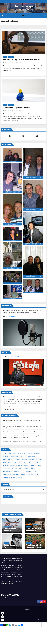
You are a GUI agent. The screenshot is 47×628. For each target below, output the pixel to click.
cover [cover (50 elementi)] (21, 456)
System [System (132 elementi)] (16, 474)
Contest (8, 615)
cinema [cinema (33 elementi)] (5, 456)
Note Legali (40, 619)
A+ (2, 613)
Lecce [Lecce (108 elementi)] (25, 462)
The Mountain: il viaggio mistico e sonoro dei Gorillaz (34, 547)
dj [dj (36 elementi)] (25, 456)
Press (25, 615)
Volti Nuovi (11, 56)
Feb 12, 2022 (7, 110)
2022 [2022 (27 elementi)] (19, 453)
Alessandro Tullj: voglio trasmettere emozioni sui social (21, 60)
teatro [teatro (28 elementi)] (23, 474)
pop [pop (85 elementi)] (19, 468)
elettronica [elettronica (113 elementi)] (7, 459)
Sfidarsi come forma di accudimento (10, 531)
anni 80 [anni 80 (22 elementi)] (29, 453)
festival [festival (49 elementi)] (24, 459)
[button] (44, 15)
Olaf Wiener (6, 420)
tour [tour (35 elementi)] (36, 474)
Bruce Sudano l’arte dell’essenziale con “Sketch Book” (12, 548)
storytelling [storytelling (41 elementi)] (7, 474)
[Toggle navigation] (23, 15)
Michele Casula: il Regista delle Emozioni (16, 108)
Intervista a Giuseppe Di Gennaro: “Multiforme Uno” (25, 441)
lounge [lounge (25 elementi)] (5, 465)
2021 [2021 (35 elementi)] (14, 453)
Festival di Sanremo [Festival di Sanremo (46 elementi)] (35, 459)
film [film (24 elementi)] (4, 462)
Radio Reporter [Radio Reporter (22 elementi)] (7, 471)
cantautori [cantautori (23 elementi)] (37, 453)
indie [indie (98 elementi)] (14, 462)
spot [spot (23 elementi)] (35, 471)
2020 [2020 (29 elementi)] (9, 453)
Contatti (32, 619)
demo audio (12, 316)
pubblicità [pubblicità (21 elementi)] (26, 468)
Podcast (5, 56)
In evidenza (29, 524)
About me (41, 615)
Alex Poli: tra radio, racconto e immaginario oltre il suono (34, 532)
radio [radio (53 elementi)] (33, 468)
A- (2, 620)
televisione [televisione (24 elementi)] (29, 474)
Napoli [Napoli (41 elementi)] (12, 465)
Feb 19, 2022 (7, 62)
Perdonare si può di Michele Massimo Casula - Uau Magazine (21, 436)
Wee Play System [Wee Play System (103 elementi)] (9, 477)
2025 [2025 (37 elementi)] (24, 453)
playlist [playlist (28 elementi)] (39, 465)
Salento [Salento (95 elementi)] (29, 471)
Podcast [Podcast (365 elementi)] (6, 468)
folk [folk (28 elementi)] (9, 462)
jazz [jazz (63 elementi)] (19, 462)
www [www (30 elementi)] (20, 477)
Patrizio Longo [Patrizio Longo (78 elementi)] (29, 465)
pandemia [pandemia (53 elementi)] (19, 465)
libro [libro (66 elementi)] (31, 462)
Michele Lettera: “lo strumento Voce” (24, 432)
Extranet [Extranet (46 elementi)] (17, 459)
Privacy (33, 615)
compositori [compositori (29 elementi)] (14, 456)
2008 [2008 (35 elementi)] (4, 453)
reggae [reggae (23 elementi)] (16, 471)
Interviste (35, 524)
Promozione (17, 615)
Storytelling (7, 526)
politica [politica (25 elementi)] (14, 468)
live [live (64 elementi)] (36, 462)
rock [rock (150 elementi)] (22, 471)
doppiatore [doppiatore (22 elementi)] (31, 456)
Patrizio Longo (23, 6)
